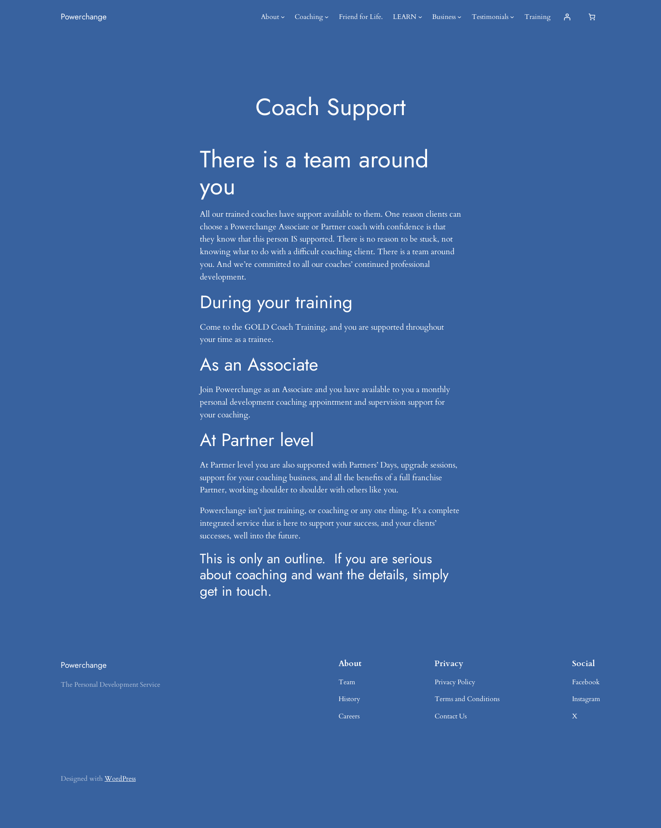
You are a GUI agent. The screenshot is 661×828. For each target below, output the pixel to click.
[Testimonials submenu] (512, 17)
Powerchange (84, 16)
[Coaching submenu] (327, 17)
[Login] (567, 16)
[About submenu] (283, 17)
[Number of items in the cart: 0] (591, 16)
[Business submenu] (459, 17)
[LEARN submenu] (420, 17)
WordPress (120, 778)
